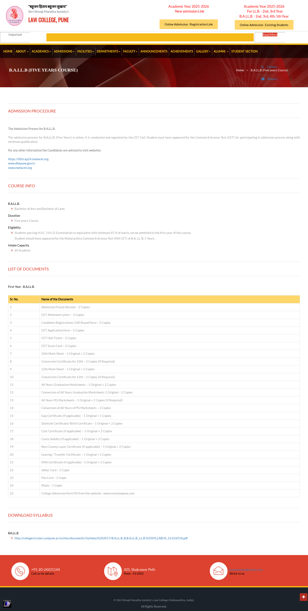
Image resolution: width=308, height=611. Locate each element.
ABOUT (22, 51)
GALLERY (203, 51)
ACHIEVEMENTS (181, 51)
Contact (276, 69)
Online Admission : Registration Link (189, 24)
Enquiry (276, 81)
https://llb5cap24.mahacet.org (28, 159)
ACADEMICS (41, 51)
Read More (270, 37)
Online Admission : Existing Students (264, 25)
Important (24, 37)
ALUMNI (221, 51)
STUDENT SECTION (244, 51)
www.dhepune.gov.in (21, 163)
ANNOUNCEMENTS (154, 51)
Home (240, 70)
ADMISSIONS (64, 51)
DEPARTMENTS (108, 51)
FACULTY (130, 51)
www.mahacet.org (20, 167)
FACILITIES (85, 51)
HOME (8, 51)
